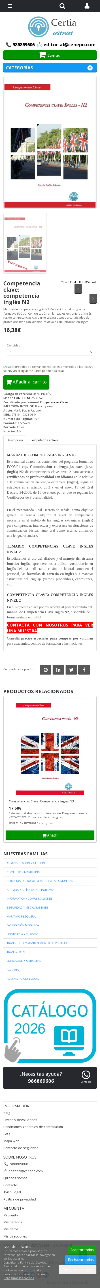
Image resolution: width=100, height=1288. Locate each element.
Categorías (50, 68)
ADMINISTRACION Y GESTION (26, 863)
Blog (6, 1112)
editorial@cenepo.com (26, 1171)
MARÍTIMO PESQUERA (21, 916)
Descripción (15, 440)
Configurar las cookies (19, 1278)
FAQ (6, 1133)
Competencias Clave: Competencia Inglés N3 (41, 801)
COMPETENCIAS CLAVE (83, 282)
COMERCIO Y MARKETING (23, 872)
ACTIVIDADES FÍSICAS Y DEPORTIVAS (31, 890)
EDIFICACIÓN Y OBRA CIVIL (24, 961)
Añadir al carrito (26, 382)
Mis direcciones (15, 1236)
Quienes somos (15, 1178)
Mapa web (11, 1141)
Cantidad (14, 345)
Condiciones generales (20, 1126)
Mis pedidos (12, 1222)
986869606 (24, 45)
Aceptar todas (82, 1249)
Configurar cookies (78, 1269)
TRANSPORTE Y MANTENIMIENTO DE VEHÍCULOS (38, 943)
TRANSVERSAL (16, 952)
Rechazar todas (81, 1259)
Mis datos (11, 1229)
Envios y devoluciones (20, 1119)
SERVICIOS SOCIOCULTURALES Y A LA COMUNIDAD (40, 881)
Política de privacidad (19, 1199)
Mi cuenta (10, 1215)
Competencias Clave (54, 402)
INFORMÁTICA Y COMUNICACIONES (30, 898)
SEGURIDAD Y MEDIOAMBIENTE (27, 907)
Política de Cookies (33, 1262)
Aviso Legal (12, 1192)
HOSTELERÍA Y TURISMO (22, 934)
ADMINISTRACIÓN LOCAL (23, 979)
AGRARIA (13, 970)
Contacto (10, 1185)
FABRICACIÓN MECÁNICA (23, 925)
